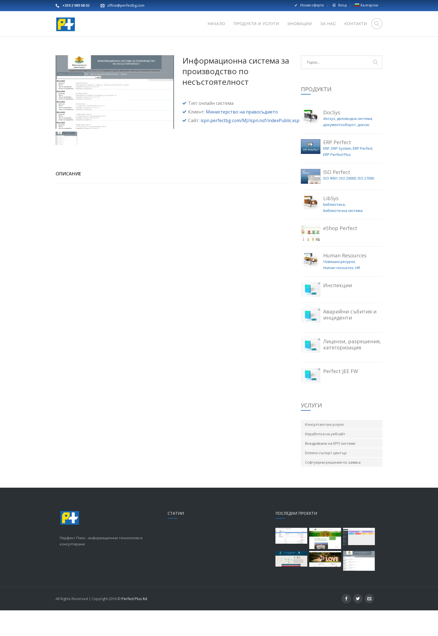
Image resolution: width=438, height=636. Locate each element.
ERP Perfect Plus (337, 180)
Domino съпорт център (326, 478)
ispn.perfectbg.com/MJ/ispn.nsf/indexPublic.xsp (250, 146)
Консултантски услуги (324, 450)
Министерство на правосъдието (242, 137)
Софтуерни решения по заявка (333, 487)
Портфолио (371, 49)
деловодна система (354, 144)
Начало (347, 49)
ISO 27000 (366, 203)
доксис (364, 150)
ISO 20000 (347, 203)
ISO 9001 (330, 203)
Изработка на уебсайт (325, 459)
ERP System (341, 173)
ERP (326, 173)
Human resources (338, 293)
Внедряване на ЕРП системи (330, 468)
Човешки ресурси (339, 287)
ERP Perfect (362, 173)
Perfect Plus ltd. (135, 624)
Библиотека (334, 230)
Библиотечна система (343, 236)
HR (357, 293)
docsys (329, 144)
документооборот (339, 150)
